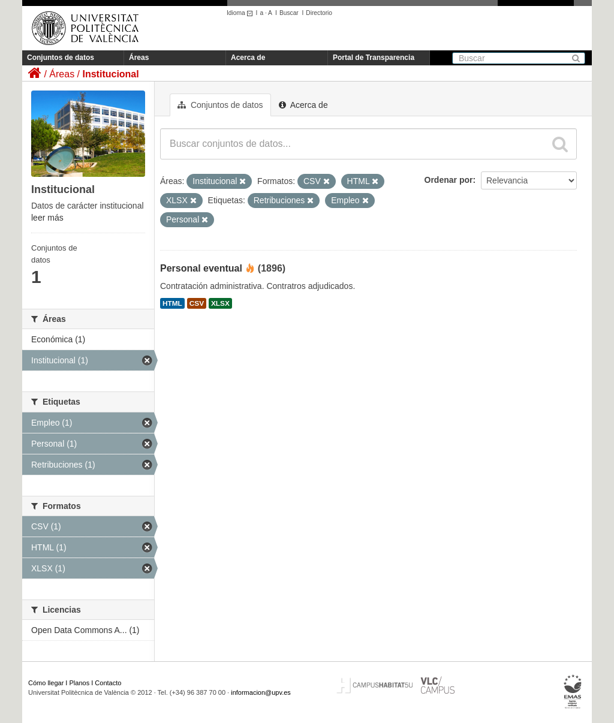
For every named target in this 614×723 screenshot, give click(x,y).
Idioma (241, 13)
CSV (196, 303)
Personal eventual (201, 268)
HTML (172, 303)
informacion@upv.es (261, 692)
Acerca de (248, 57)
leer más (47, 217)
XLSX (220, 303)
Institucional (110, 74)
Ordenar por (449, 180)
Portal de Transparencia (373, 57)
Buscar (289, 13)
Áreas (139, 57)
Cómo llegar (46, 682)
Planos (80, 682)
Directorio (319, 13)
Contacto (108, 682)
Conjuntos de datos (60, 57)
